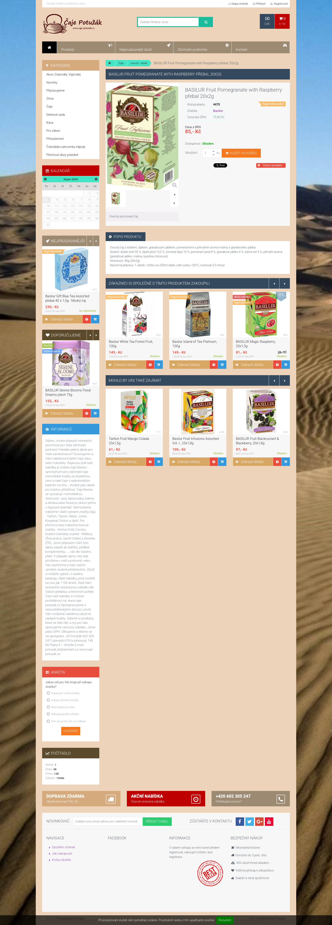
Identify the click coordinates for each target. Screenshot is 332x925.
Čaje (121, 63)
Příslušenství (55, 139)
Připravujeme (55, 90)
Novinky (51, 82)
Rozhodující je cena (63, 707)
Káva (49, 123)
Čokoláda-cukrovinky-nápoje (65, 147)
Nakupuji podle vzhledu (65, 714)
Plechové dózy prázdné (62, 155)
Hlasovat (71, 731)
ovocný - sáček (139, 63)
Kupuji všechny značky (64, 700)
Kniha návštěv (61, 860)
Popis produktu (125, 237)
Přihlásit (259, 3)
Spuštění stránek (63, 847)
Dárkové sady (55, 115)
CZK (267, 21)
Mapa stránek (238, 3)
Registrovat (279, 3)
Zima (50, 98)
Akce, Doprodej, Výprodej (63, 74)
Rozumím (225, 920)
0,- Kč (282, 21)
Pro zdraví (53, 131)
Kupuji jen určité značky (65, 693)
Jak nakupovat (62, 853)
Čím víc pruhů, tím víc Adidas (68, 721)
